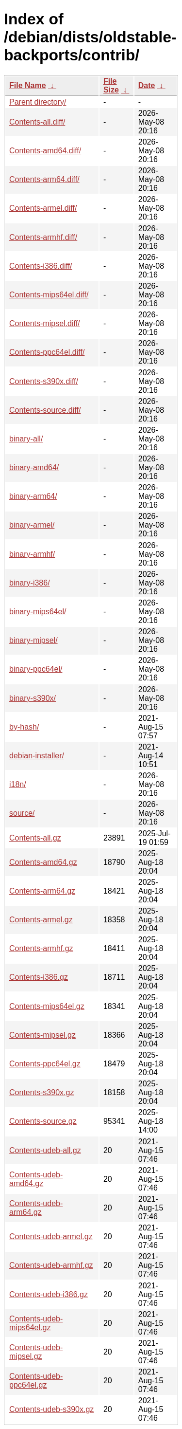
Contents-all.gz (35, 838)
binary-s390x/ (32, 698)
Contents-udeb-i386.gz (48, 1294)
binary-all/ (26, 439)
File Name (27, 85)
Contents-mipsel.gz (42, 1035)
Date (146, 85)
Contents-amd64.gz (43, 862)
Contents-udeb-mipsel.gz (36, 1351)
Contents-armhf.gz (41, 948)
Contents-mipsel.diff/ (44, 323)
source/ (21, 813)
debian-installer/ (36, 755)
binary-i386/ (29, 583)
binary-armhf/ (32, 554)
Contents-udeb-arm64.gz (36, 1207)
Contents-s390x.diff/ (43, 381)
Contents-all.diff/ (37, 122)
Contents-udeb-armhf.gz (51, 1265)
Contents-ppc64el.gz (45, 1064)
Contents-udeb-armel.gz (51, 1236)
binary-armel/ (31, 525)
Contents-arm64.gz (42, 891)
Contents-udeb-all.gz (45, 1150)
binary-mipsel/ (33, 640)
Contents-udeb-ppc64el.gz (36, 1380)
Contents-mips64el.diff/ (48, 295)
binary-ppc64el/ (35, 669)
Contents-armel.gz (41, 920)
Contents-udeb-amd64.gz (36, 1179)
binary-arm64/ (33, 496)
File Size (111, 85)
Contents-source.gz (43, 1121)
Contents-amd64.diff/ (45, 151)
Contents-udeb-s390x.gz (51, 1409)
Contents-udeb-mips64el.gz (36, 1323)
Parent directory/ (37, 102)
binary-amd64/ (34, 467)
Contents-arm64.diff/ (44, 179)
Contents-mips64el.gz (46, 1006)
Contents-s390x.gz (41, 1092)
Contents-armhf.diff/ (43, 237)
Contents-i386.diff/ (40, 266)
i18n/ (17, 784)
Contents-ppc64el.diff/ (46, 352)
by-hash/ (24, 727)
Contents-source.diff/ (45, 410)
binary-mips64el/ (37, 611)
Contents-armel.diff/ (43, 208)
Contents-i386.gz (38, 977)
